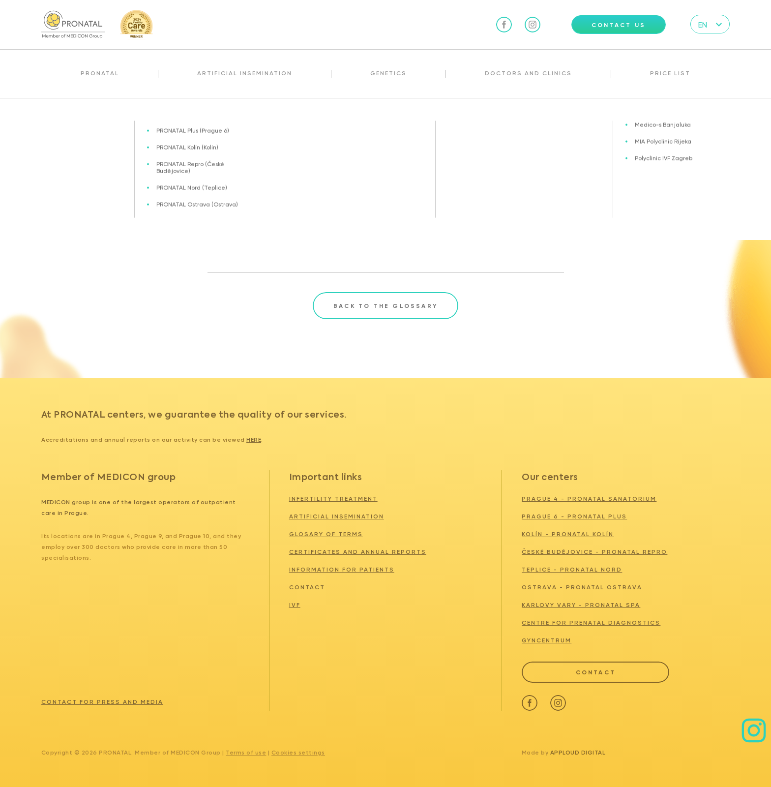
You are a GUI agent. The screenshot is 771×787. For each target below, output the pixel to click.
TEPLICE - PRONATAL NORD (572, 569)
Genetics (388, 73)
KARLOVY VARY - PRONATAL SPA (581, 605)
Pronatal (100, 73)
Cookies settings (298, 752)
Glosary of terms (87, 119)
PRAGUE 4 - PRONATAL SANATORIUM (589, 498)
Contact (307, 587)
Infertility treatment (333, 498)
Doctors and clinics (528, 73)
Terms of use (246, 752)
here (253, 439)
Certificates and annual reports (357, 551)
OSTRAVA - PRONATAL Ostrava (582, 587)
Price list (670, 73)
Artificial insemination (244, 73)
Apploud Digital (578, 752)
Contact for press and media (102, 701)
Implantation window (156, 119)
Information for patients (341, 569)
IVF (294, 605)
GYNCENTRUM (546, 640)
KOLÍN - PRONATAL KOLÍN (568, 534)
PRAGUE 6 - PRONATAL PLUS (574, 516)
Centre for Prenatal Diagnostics (591, 622)
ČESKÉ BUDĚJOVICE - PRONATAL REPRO (594, 551)
